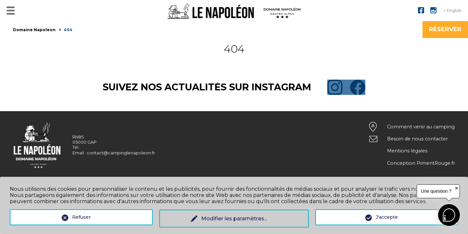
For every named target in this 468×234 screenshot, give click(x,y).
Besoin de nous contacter (417, 139)
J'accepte (387, 217)
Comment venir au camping (421, 127)
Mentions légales (407, 151)
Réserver (445, 29)
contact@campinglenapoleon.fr (121, 152)
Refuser (81, 217)
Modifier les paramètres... (234, 218)
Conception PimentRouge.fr (421, 163)
